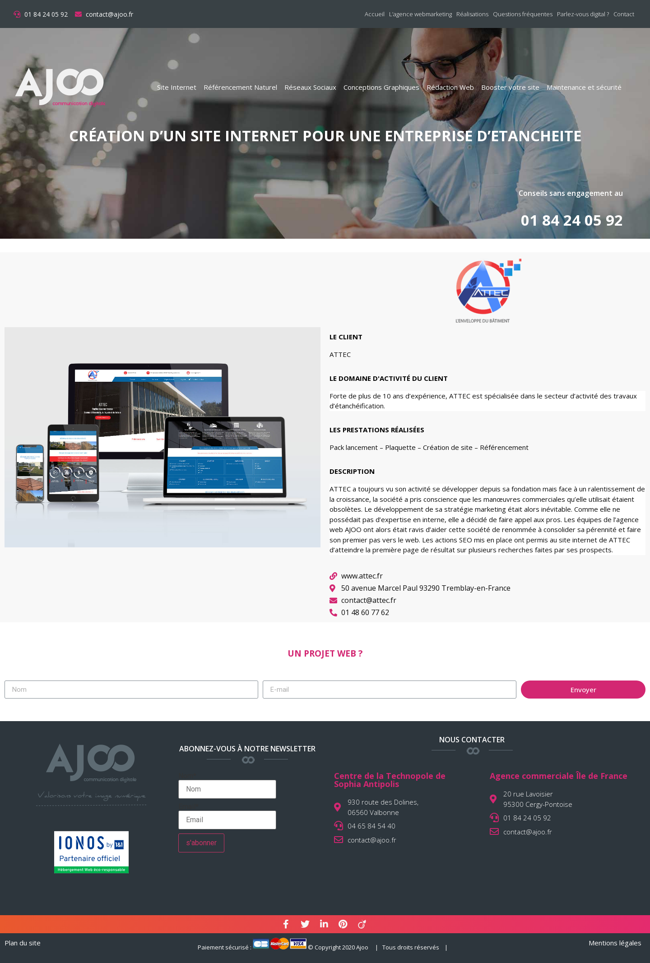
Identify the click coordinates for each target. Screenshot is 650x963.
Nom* (227, 786)
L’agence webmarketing (420, 14)
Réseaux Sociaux (310, 87)
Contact (623, 14)
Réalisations (472, 14)
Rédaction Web (450, 87)
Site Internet (176, 87)
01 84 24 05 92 (572, 220)
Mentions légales (615, 942)
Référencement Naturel (240, 87)
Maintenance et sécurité (584, 87)
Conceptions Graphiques (381, 87)
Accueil (375, 14)
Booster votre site (510, 87)
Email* (227, 816)
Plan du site (23, 942)
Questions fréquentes (522, 14)
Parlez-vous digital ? (583, 14)
